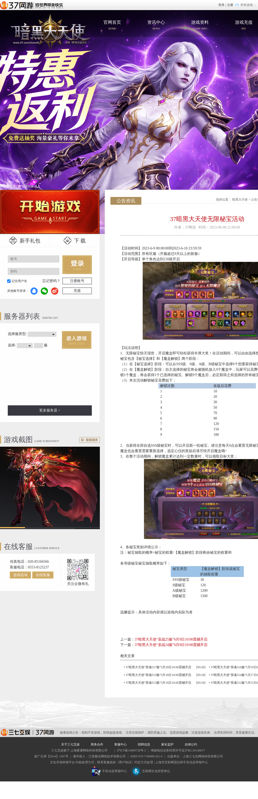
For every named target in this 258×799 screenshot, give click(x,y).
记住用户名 (19, 281)
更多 (89, 440)
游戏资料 (200, 25)
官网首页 (50, 31)
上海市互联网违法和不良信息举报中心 (181, 762)
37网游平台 (27, 732)
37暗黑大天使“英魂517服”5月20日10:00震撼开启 (158, 667)
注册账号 (77, 281)
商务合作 (97, 744)
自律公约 (191, 744)
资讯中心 (156, 25)
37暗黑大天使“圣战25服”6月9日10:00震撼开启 (171, 639)
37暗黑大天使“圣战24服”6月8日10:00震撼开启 (171, 645)
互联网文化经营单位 (150, 771)
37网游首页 (33, 5)
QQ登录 (34, 291)
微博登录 (54, 291)
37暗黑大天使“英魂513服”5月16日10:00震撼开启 (158, 682)
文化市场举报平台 (62, 762)
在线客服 (43, 575)
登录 (221, 5)
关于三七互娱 (70, 744)
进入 (76, 340)
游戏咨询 (20, 575)
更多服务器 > (49, 410)
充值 (77, 291)
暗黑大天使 (240, 199)
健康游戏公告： (71, 732)
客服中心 (120, 744)
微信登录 (44, 291)
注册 (230, 5)
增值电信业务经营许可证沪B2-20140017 (178, 750)
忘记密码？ (51, 281)
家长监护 (167, 744)
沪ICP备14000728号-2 (131, 750)
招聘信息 (144, 744)
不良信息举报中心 (109, 771)
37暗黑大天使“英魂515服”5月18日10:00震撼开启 (158, 675)
